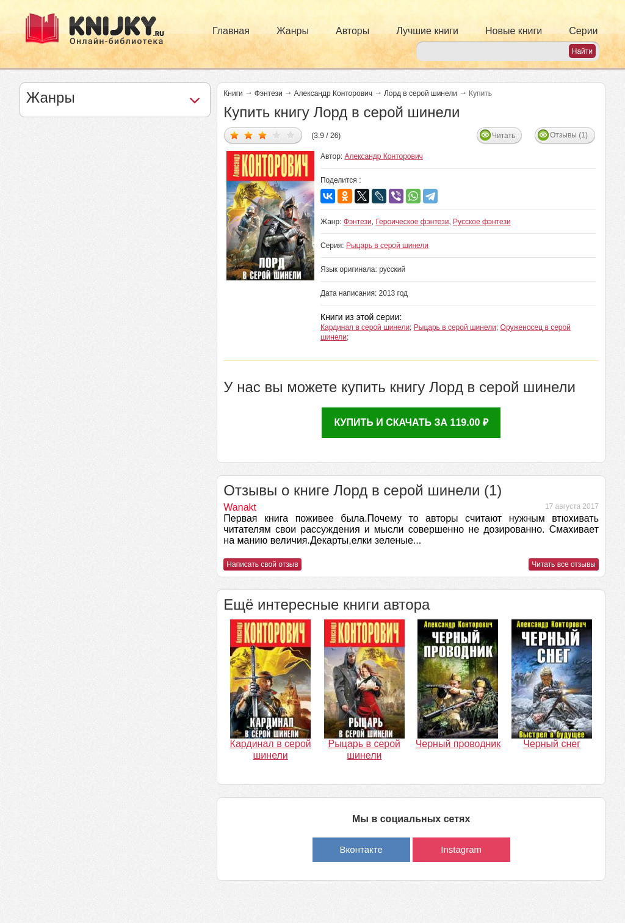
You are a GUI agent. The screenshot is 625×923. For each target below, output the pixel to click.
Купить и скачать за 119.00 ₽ (411, 422)
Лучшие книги (427, 31)
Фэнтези (269, 93)
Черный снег (551, 744)
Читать (503, 135)
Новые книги (513, 31)
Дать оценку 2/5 (249, 134)
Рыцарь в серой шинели (387, 245)
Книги (232, 93)
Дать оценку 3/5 (263, 134)
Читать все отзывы (564, 564)
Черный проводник (458, 744)
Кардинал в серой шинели (365, 327)
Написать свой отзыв (262, 564)
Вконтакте (361, 849)
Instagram (461, 849)
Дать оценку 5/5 (291, 134)
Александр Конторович (333, 93)
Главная (231, 31)
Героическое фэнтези (412, 221)
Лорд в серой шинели (420, 93)
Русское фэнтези (482, 221)
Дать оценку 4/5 (277, 134)
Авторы (352, 31)
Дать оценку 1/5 (234, 134)
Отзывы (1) (569, 135)
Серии (583, 31)
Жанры (292, 31)
